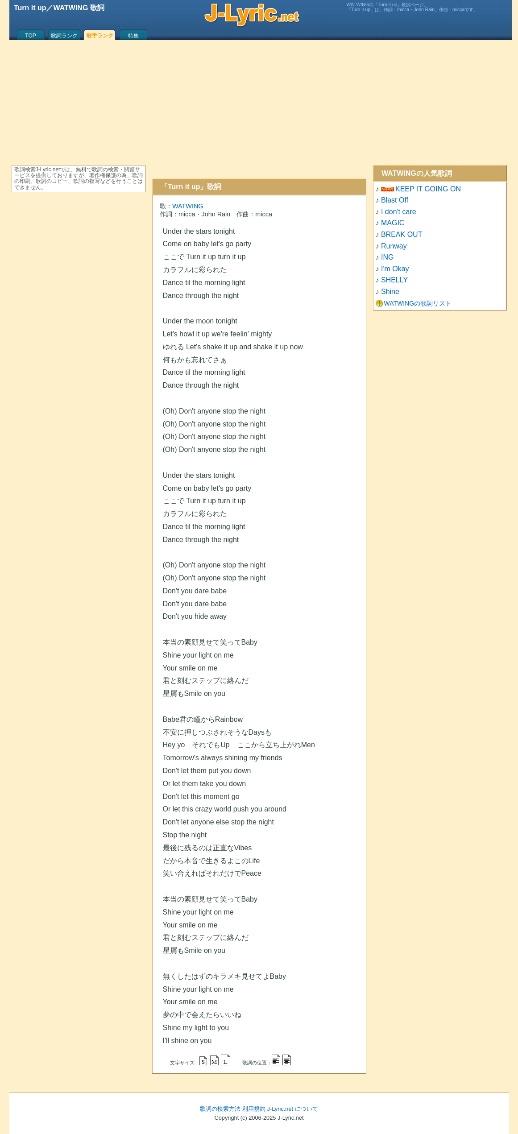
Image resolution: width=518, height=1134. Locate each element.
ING (387, 257)
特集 (133, 36)
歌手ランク (100, 36)
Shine (390, 291)
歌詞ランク (64, 36)
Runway (394, 246)
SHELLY (394, 280)
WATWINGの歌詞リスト (418, 303)
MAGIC (392, 223)
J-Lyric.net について (292, 1108)
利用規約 (253, 1108)
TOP (30, 36)
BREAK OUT (401, 234)
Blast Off (394, 200)
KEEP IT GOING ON (428, 189)
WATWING (187, 206)
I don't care (398, 211)
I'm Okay (395, 269)
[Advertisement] (259, 109)
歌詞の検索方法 (220, 1108)
